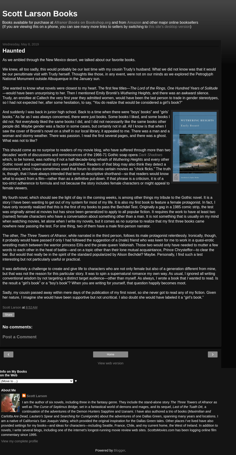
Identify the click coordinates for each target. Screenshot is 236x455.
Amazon (134, 22)
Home (110, 354)
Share (8, 314)
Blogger (119, 450)
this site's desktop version (169, 27)
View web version (111, 363)
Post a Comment (20, 336)
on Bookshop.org (82, 22)
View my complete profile (19, 441)
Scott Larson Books (39, 13)
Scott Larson (37, 396)
